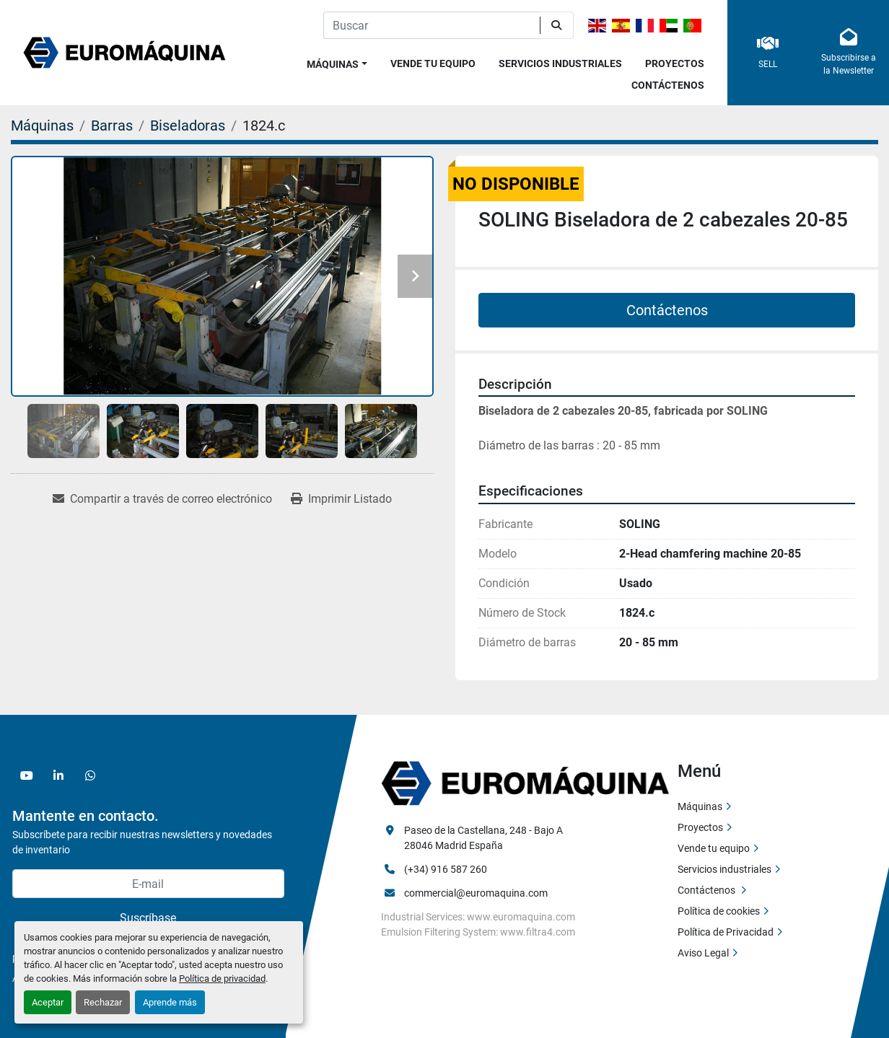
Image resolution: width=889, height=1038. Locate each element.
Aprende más (170, 1002)
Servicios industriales (560, 63)
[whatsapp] (90, 775)
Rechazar (103, 1002)
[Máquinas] (42, 125)
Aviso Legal (703, 953)
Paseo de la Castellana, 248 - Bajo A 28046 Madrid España (484, 837)
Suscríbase (148, 918)
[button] (337, 61)
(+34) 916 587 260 (445, 869)
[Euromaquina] (525, 782)
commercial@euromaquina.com (476, 893)
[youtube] (26, 775)
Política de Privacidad (726, 932)
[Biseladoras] (187, 125)
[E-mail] (148, 883)
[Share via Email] (162, 499)
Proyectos (674, 63)
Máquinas (333, 64)
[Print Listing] (341, 499)
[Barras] (112, 125)
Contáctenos (667, 85)
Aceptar (48, 1002)
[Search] (431, 25)
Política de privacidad (222, 978)
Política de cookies (719, 911)
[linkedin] (58, 775)
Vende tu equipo (433, 63)
